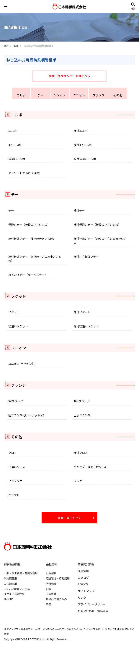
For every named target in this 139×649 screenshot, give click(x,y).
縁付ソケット (82, 312)
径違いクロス (16, 467)
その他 (117, 95)
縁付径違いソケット (86, 326)
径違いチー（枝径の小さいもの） (29, 224)
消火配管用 (10, 578)
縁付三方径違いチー (86, 257)
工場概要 (51, 594)
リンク (82, 597)
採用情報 (83, 571)
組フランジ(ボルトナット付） (27, 415)
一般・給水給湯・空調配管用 (21, 573)
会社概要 (51, 583)
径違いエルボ (16, 159)
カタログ (83, 577)
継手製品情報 (12, 564)
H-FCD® (8, 599)
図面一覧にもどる (69, 518)
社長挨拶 (51, 573)
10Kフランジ (82, 401)
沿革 (48, 589)
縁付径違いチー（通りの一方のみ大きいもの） (100, 240)
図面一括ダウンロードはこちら (69, 76)
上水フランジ (82, 415)
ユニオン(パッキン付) (21, 364)
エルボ (21, 95)
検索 (133, 6)
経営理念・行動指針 (57, 578)
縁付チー (79, 210)
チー (40, 95)
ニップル (13, 495)
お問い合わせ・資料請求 (93, 611)
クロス (12, 453)
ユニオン (79, 95)
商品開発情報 (86, 564)
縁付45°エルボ (83, 145)
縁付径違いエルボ (85, 159)
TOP (6, 45)
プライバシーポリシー (92, 604)
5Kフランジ (15, 401)
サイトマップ (86, 591)
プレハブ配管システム (17, 589)
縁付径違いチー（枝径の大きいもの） (32, 239)
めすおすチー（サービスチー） (27, 275)
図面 (16, 45)
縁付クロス (81, 453)
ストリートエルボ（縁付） (25, 173)
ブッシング (15, 481)
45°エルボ (14, 145)
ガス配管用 (10, 583)
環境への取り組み (56, 599)
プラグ (78, 481)
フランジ (98, 95)
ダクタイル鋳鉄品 (14, 594)
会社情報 (51, 564)
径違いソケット (18, 326)
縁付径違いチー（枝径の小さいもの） (97, 224)
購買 (48, 604)
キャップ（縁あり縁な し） (91, 467)
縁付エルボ (81, 131)
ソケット (60, 95)
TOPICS (83, 584)
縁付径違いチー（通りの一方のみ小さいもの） (34, 258)
